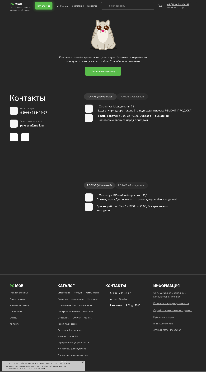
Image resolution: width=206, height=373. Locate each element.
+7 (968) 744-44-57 (178, 4)
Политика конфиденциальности (171, 303)
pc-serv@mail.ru (32, 125)
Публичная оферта (163, 317)
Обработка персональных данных (172, 310)
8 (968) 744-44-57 (33, 112)
